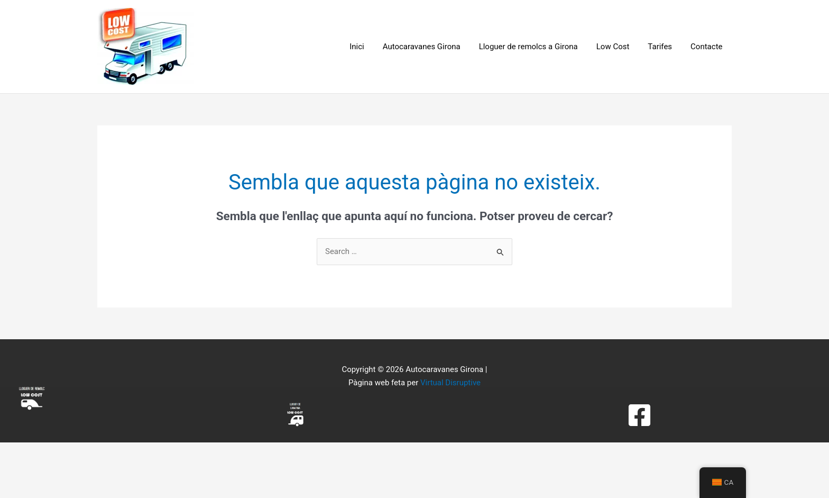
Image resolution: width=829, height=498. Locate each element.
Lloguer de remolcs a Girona (537, 46)
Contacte (708, 46)
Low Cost (619, 46)
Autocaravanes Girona (433, 46)
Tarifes (664, 46)
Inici (371, 46)
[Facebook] (639, 415)
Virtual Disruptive (450, 382)
